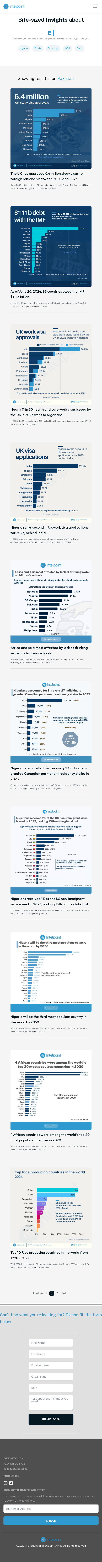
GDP (67, 48)
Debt (79, 48)
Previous (38, 1293)
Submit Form (50, 1419)
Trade (38, 48)
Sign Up (51, 1520)
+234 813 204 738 (14, 1463)
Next (63, 1293)
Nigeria (24, 48)
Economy (53, 48)
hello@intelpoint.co (15, 1468)
